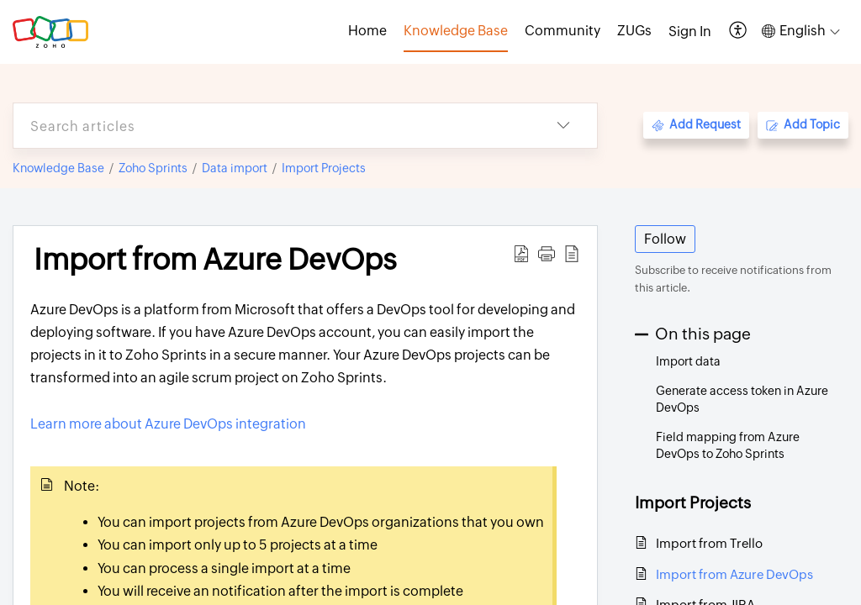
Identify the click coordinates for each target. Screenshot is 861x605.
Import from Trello (709, 543)
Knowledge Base (58, 168)
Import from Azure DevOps (734, 574)
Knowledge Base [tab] (456, 31)
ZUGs (634, 31)
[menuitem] (690, 32)
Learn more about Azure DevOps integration (168, 424)
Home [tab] (367, 31)
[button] (738, 31)
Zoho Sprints (153, 168)
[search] (271, 125)
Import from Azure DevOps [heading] (215, 259)
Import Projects (324, 168)
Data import (234, 168)
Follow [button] (665, 239)
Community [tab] (562, 31)
